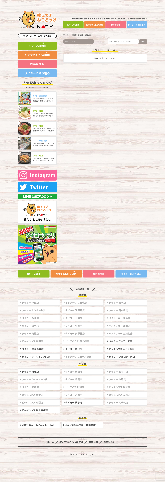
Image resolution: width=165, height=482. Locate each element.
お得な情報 (115, 24)
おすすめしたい (94, 24)
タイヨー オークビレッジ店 (36, 353)
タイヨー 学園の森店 (33, 345)
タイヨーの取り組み (137, 24)
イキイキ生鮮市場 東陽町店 (80, 421)
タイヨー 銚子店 (73, 398)
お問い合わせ (110, 438)
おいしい (73, 24)
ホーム (65, 34)
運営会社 (93, 438)
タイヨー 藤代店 (73, 345)
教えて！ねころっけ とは (37, 209)
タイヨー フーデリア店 (120, 337)
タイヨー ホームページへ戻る (39, 35)
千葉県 (73, 34)
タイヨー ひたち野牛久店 (122, 353)
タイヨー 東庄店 (30, 368)
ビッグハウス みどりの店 (121, 345)
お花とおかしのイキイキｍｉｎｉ (38, 421)
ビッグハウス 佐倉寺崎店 (35, 406)
